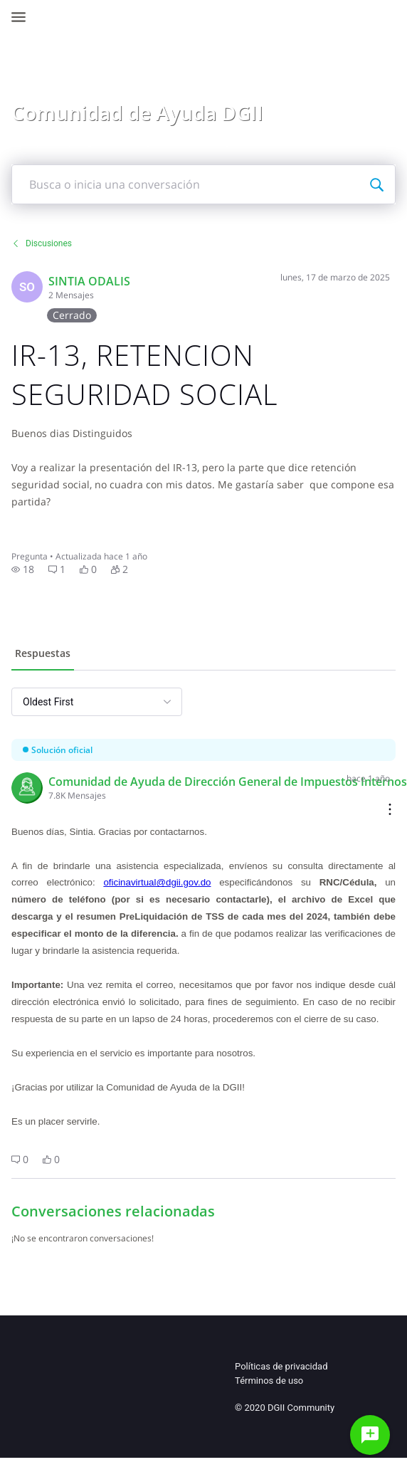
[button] (22, 569)
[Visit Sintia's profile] (27, 287)
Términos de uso (269, 1380)
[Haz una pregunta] (370, 1435)
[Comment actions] (390, 810)
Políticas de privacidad (281, 1366)
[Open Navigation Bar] (22, 17)
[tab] (42, 655)
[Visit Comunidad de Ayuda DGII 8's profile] (27, 788)
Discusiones (41, 243)
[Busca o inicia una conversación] (376, 184)
